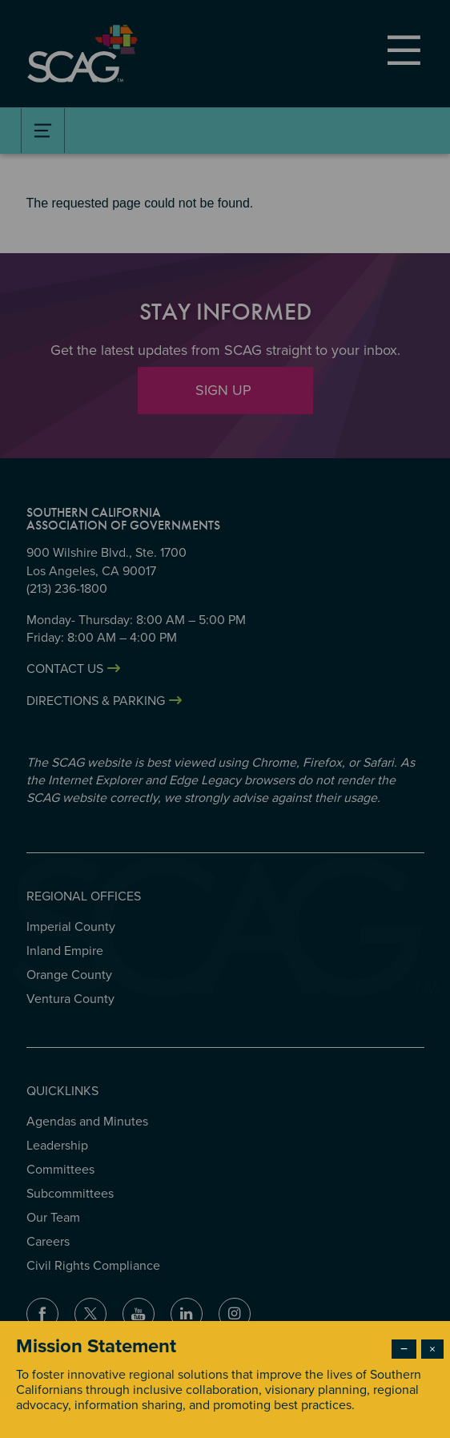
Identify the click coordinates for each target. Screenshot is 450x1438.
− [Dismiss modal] (404, 1349)
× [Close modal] (432, 1349)
